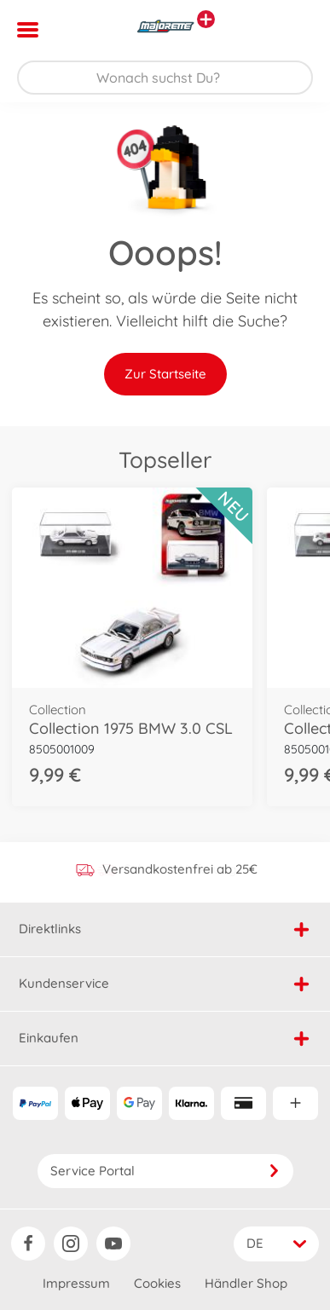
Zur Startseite (165, 374)
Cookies (157, 1283)
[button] (293, 29)
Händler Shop (246, 1283)
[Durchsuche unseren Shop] (165, 78)
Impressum (76, 1283)
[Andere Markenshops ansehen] (206, 19)
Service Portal (165, 1171)
